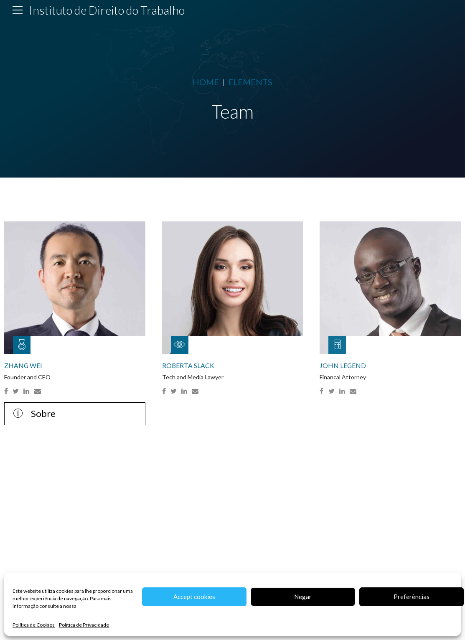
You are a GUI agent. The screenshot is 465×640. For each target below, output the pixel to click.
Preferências (411, 596)
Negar (303, 596)
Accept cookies (194, 596)
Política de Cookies (34, 625)
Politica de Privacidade (84, 625)
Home (206, 82)
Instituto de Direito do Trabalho (107, 10)
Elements (250, 82)
